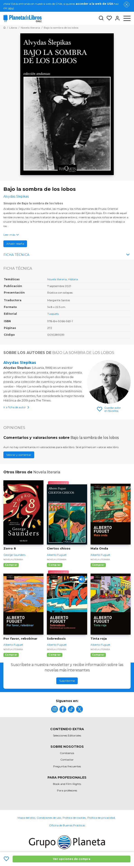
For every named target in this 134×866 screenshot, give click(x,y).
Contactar (67, 759)
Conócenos (67, 753)
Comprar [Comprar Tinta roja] (98, 654)
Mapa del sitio (26, 817)
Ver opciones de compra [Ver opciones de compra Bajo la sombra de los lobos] (71, 859)
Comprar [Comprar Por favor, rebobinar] (11, 654)
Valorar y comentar (18, 454)
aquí (11, 8)
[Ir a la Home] (4, 27)
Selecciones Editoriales (67, 735)
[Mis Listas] (108, 18)
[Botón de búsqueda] (101, 18)
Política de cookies (74, 817)
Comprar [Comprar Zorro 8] (11, 564)
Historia (73, 279)
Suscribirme (67, 680)
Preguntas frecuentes (67, 766)
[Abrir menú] (127, 18)
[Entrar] (116, 18)
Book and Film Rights (67, 784)
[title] (54, 709)
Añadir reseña (15, 243)
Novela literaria (57, 279)
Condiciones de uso (49, 817)
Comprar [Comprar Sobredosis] (54, 654)
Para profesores (67, 790)
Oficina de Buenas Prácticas (67, 825)
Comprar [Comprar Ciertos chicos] (54, 564)
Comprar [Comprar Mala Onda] (98, 564)
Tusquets (53, 313)
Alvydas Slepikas (19, 362)
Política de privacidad (101, 817)
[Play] (81, 579)
